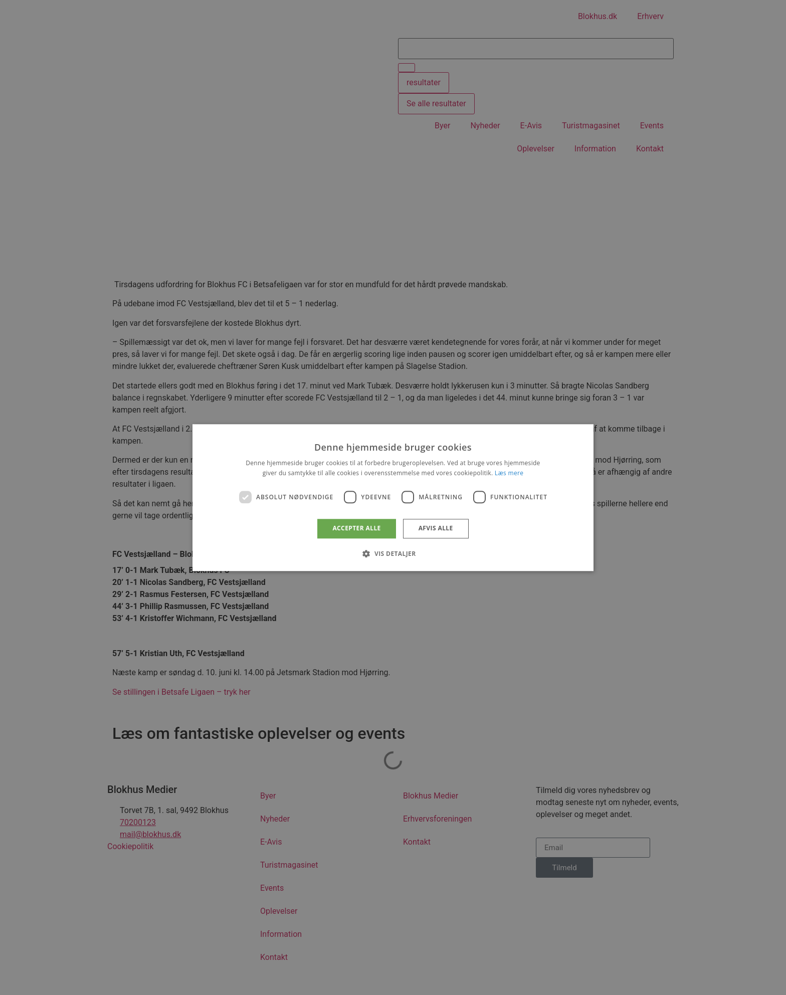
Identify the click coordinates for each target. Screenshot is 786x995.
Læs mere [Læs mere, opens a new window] (509, 473)
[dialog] (393, 497)
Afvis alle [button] (436, 528)
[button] (393, 553)
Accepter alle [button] (356, 528)
